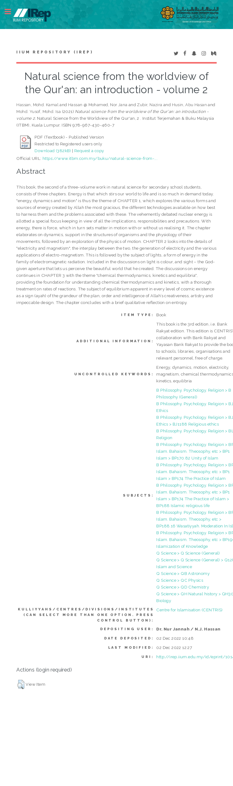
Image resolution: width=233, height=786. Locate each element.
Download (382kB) (53, 150)
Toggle (11, 11)
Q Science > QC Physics (179, 580)
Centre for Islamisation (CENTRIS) (189, 609)
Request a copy (89, 150)
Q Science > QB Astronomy (183, 573)
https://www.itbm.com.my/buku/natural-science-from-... (100, 158)
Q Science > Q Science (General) (188, 553)
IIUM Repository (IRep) (54, 52)
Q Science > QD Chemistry (182, 586)
